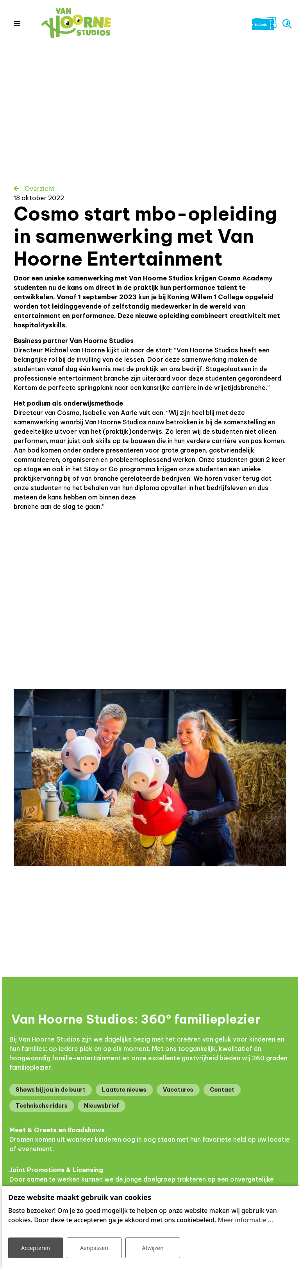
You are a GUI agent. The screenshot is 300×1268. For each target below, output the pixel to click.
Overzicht (39, 188)
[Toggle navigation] (17, 23)
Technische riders (42, 1105)
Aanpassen (94, 1248)
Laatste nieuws (124, 1089)
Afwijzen (152, 1248)
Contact (222, 1089)
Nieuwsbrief (101, 1105)
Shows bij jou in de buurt (51, 1089)
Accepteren (35, 1248)
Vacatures (178, 1089)
